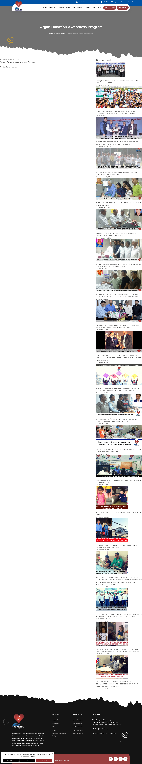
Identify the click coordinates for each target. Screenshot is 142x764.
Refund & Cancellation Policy (59, 735)
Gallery (87, 8)
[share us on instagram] (120, 759)
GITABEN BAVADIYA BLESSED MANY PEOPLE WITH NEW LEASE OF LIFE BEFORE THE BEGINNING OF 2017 (118, 265)
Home (45, 8)
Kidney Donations (77, 720)
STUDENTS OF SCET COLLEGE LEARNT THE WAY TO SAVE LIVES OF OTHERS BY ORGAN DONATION (118, 173)
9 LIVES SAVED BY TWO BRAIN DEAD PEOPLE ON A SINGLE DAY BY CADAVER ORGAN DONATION (118, 451)
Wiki (99, 8)
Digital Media (60, 33)
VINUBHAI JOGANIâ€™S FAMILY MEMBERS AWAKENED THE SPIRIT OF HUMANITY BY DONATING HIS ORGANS (116, 420)
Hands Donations (77, 734)
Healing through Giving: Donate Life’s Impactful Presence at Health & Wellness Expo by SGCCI (117, 82)
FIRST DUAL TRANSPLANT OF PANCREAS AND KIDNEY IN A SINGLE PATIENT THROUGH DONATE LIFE (116, 235)
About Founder (77, 8)
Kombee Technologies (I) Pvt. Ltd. (58, 761)
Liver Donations (77, 723)
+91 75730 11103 (92, 2)
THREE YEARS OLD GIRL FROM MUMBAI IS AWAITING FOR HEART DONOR (118, 514)
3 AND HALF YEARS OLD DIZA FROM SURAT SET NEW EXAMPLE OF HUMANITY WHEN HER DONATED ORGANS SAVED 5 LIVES (118, 650)
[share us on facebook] (116, 759)
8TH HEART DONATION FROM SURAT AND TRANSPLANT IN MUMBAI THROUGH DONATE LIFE (116, 546)
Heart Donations (77, 727)
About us (52, 8)
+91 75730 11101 (81, 2)
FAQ (53, 727)
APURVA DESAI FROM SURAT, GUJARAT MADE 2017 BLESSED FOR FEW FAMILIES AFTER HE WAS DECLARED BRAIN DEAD (117, 296)
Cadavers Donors (64, 8)
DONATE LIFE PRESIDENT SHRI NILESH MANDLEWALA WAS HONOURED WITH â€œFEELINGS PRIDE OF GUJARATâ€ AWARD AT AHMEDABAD (118, 358)
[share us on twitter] (125, 759)
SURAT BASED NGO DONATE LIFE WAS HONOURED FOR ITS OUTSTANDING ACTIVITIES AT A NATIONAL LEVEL (117, 143)
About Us (55, 720)
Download (55, 723)
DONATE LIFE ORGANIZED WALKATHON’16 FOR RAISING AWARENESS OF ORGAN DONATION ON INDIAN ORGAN (115, 112)
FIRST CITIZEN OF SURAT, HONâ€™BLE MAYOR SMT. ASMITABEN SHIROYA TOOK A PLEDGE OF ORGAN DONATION (118, 326)
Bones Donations (77, 730)
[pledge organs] (109, 8)
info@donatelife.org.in (108, 2)
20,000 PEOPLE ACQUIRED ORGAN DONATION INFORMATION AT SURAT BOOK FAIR (118, 481)
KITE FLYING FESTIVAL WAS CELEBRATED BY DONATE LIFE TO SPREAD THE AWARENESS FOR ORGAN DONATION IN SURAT (117, 390)
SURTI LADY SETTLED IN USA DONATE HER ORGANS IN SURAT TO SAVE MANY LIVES (119, 204)
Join (94, 8)
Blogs (54, 730)
